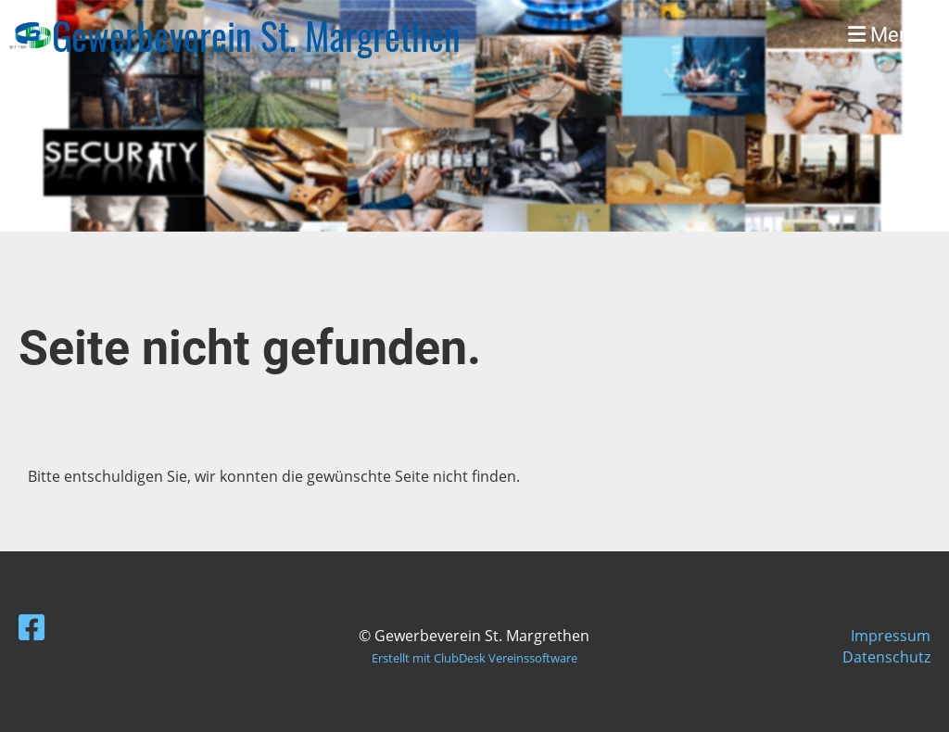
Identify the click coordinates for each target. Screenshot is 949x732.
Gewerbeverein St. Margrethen (256, 35)
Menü (884, 34)
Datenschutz (886, 657)
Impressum (890, 635)
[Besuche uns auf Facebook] (31, 627)
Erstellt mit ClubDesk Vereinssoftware (474, 658)
